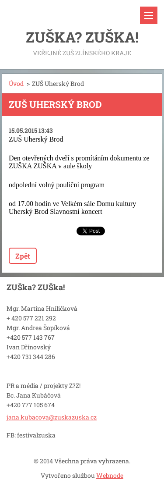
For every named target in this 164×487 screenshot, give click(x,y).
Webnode (109, 475)
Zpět (22, 255)
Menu (148, 15)
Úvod (16, 83)
